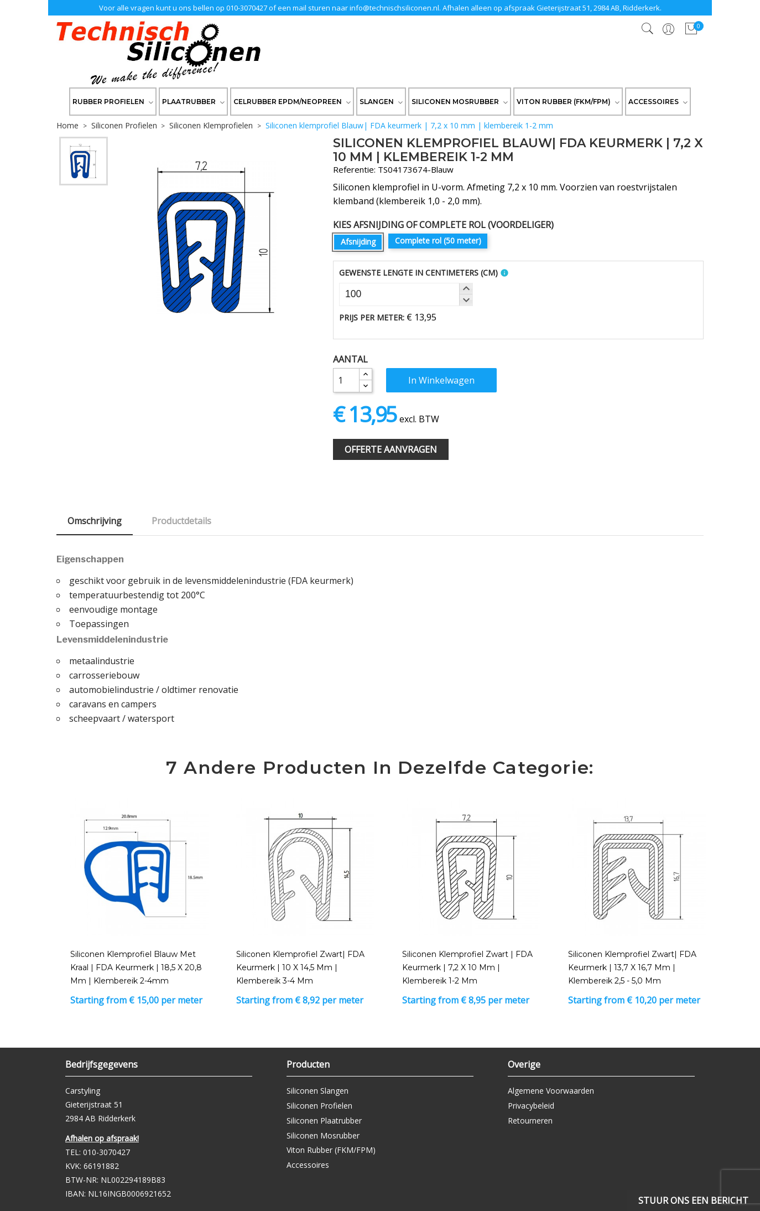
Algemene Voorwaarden (551, 1090)
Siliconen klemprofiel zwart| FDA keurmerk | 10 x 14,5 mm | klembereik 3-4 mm (300, 967)
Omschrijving (94, 521)
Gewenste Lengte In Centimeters (418, 272)
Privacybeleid (531, 1105)
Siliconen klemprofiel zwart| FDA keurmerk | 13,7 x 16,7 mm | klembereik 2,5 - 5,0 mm (632, 967)
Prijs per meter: (371, 317)
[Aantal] (346, 380)
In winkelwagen (441, 380)
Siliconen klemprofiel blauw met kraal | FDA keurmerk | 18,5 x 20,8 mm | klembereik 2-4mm (136, 967)
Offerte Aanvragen (391, 449)
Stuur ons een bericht (693, 1200)
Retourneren (530, 1120)
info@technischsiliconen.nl (394, 8)
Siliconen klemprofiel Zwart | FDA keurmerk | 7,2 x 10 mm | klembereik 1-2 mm (467, 967)
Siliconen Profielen (319, 1105)
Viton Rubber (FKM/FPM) (331, 1150)
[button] (465, 288)
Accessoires (308, 1165)
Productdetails (181, 521)
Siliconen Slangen (317, 1090)
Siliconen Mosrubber (323, 1135)
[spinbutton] (406, 294)
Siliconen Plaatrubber (324, 1120)
